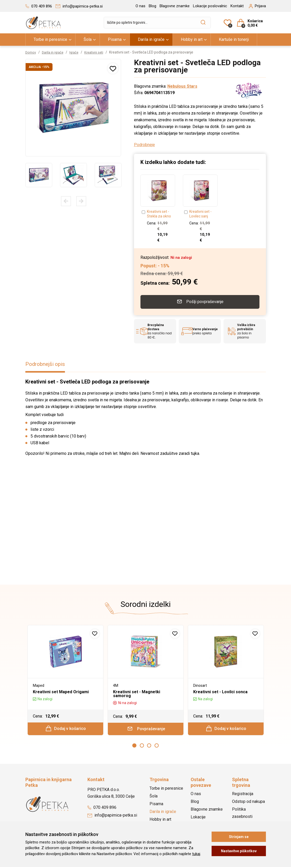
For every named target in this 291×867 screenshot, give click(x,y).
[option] (38, 175)
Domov (31, 52)
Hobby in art (192, 39)
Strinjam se (239, 837)
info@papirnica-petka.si (112, 816)
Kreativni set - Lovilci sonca (220, 690)
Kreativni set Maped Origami (61, 690)
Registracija (242, 795)
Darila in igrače (151, 39)
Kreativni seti (99, 52)
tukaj (196, 853)
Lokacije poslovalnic (210, 6)
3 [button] (149, 747)
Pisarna (115, 39)
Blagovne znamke (175, 6)
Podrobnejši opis (47, 363)
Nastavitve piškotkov (239, 851)
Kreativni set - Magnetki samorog (136, 692)
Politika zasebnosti (242, 815)
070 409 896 (101, 808)
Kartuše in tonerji (234, 39)
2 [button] (142, 747)
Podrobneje (144, 144)
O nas (140, 6)
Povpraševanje (145, 729)
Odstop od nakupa (248, 803)
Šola (88, 39)
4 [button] (157, 747)
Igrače (78, 52)
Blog (152, 6)
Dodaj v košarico (65, 729)
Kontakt (237, 6)
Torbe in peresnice (50, 39)
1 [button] (134, 747)
